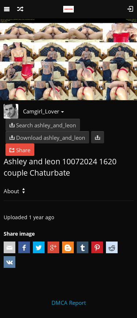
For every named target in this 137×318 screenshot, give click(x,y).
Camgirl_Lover (43, 111)
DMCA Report (69, 302)
